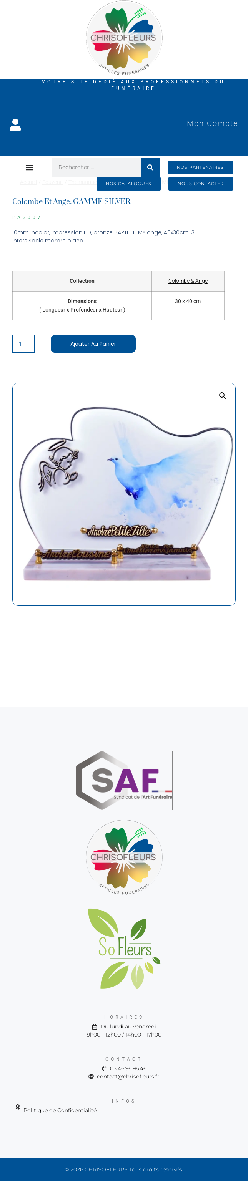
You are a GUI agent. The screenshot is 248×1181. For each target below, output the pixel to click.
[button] (29, 167)
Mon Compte (212, 123)
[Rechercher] (150, 167)
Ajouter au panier (93, 344)
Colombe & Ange (188, 281)
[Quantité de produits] (23, 344)
